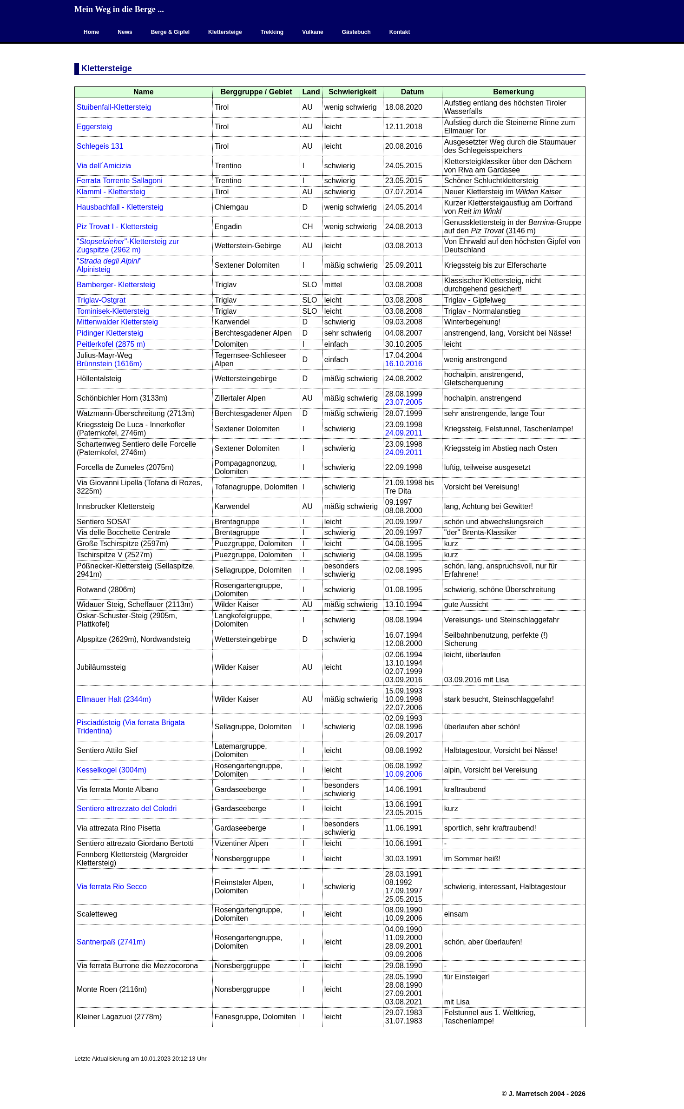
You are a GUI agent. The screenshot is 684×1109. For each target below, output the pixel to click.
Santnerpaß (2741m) (111, 942)
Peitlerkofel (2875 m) (111, 344)
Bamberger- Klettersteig (116, 285)
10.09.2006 (403, 774)
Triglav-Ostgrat (101, 300)
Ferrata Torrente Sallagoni (120, 181)
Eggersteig (94, 127)
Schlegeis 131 (100, 146)
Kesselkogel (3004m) (111, 770)
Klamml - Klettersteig (111, 192)
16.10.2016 (403, 364)
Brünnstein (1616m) (109, 364)
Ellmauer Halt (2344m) (114, 699)
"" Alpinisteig (109, 265)
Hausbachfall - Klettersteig (120, 207)
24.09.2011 (403, 433)
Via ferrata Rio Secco (112, 887)
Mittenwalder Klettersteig (117, 322)
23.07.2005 (403, 402)
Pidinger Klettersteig (110, 333)
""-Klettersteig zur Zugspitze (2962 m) (128, 246)
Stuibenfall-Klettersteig (114, 107)
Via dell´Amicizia (104, 166)
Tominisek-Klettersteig (113, 311)
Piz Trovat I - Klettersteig (117, 227)
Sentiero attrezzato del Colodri (127, 808)
